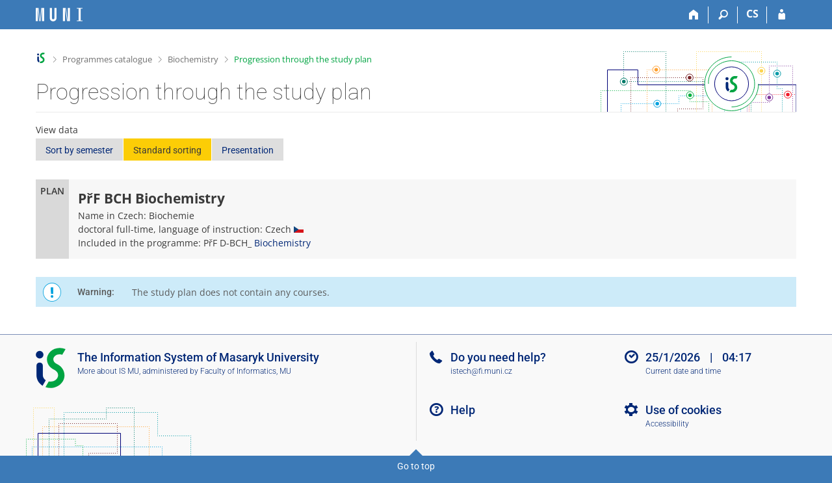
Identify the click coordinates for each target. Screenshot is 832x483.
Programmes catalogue (107, 59)
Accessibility (667, 423)
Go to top (416, 466)
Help (462, 410)
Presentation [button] (248, 150)
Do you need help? (498, 357)
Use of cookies (683, 410)
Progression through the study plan (303, 59)
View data (57, 130)
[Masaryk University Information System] (59, 14)
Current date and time (683, 371)
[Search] (723, 15)
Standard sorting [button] (167, 150)
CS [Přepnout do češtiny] (752, 14)
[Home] (693, 15)
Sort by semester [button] (79, 150)
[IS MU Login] (781, 15)
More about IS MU (108, 371)
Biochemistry (193, 59)
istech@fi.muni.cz (481, 371)
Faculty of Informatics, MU (245, 371)
